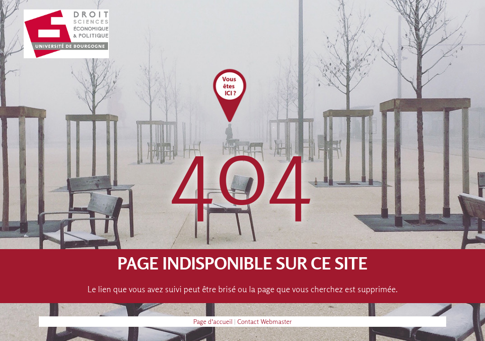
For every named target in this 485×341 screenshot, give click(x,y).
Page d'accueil (213, 321)
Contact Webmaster (264, 321)
